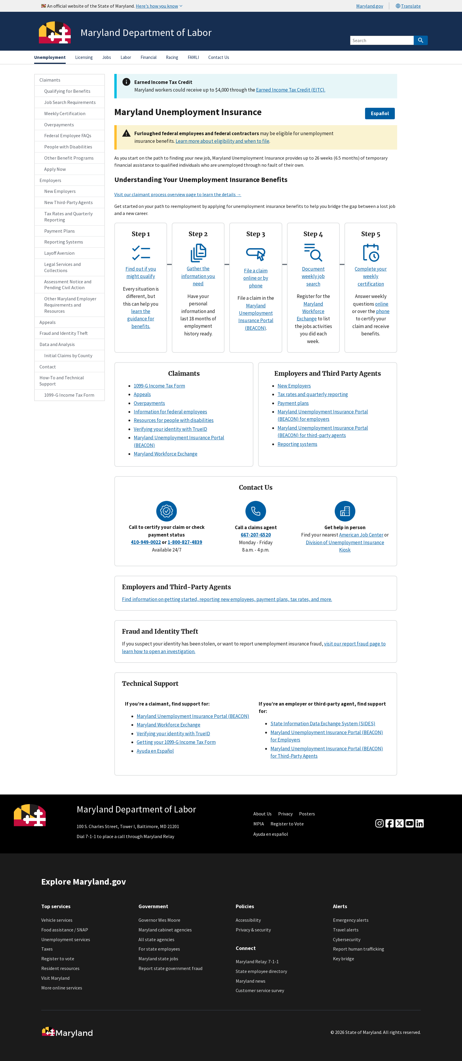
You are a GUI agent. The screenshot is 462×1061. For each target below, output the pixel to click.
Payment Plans (59, 231)
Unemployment (50, 57)
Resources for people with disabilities (174, 420)
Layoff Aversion (59, 253)
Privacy (285, 814)
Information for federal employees (170, 411)
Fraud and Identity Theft (63, 333)
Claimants (49, 80)
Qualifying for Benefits (67, 91)
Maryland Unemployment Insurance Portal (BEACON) (193, 716)
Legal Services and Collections (62, 267)
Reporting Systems (63, 242)
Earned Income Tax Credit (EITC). (290, 90)
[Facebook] (389, 824)
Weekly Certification (64, 113)
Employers (50, 180)
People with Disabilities (68, 147)
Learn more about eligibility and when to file (222, 141)
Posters (307, 814)
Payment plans (293, 403)
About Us (262, 814)
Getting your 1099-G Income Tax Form (176, 742)
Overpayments (59, 125)
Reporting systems (297, 444)
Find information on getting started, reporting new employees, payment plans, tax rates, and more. (227, 599)
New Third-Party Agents (68, 202)
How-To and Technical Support (61, 381)
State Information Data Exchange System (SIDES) (322, 723)
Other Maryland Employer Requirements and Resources (70, 305)
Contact (47, 367)
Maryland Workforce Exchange (310, 311)
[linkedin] (419, 824)
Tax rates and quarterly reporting (313, 394)
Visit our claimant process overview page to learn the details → (177, 194)
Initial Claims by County (68, 355)
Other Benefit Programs (69, 158)
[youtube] (409, 824)
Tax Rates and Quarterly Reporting (68, 217)
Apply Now (55, 169)
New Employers (60, 191)
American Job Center (361, 535)
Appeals (47, 322)
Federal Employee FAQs (67, 135)
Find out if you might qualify (141, 268)
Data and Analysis (57, 344)
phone (383, 311)
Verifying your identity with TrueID (170, 429)
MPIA (258, 824)
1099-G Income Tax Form (69, 395)
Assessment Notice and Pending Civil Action (67, 285)
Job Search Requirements (70, 102)
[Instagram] (379, 824)
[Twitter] (399, 824)
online (381, 304)
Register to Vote (287, 824)
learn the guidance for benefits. (140, 319)
